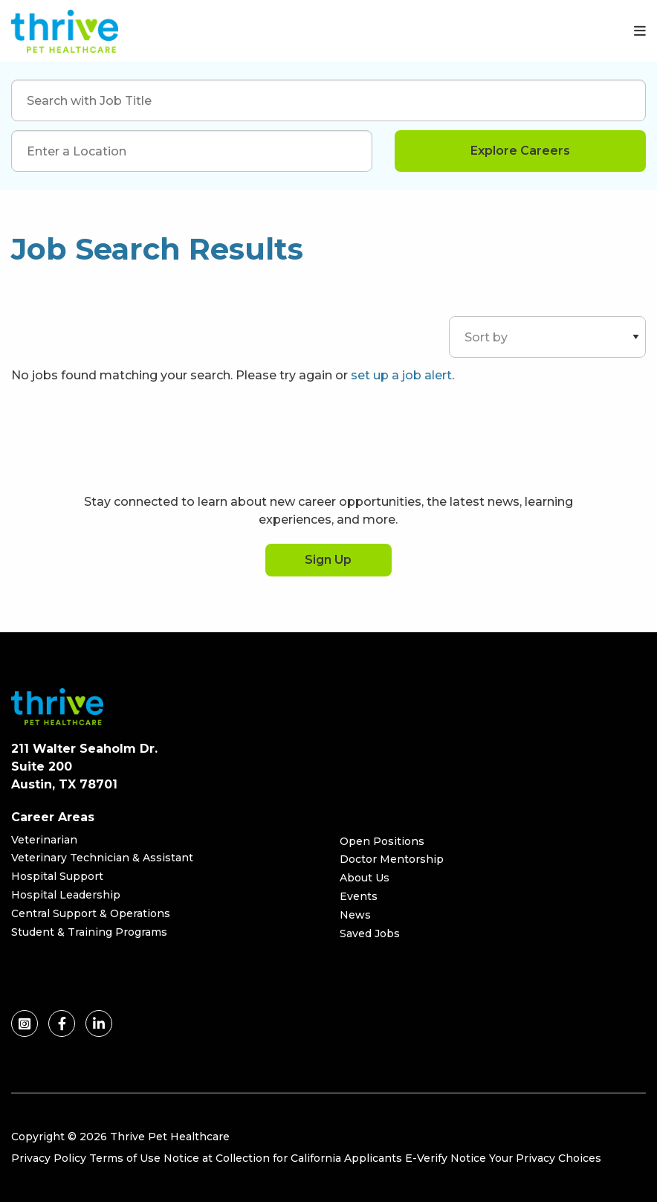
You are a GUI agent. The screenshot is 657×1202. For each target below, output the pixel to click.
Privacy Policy (48, 1158)
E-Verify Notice (445, 1158)
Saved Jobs (370, 933)
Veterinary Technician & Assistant (102, 857)
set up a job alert (401, 375)
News (355, 915)
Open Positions (382, 841)
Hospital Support (57, 876)
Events (359, 896)
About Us (364, 877)
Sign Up (328, 560)
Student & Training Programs (89, 932)
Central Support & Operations (90, 913)
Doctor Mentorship (392, 859)
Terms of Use (125, 1158)
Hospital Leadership (65, 895)
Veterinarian (44, 839)
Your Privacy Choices (545, 1158)
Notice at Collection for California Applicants (283, 1158)
